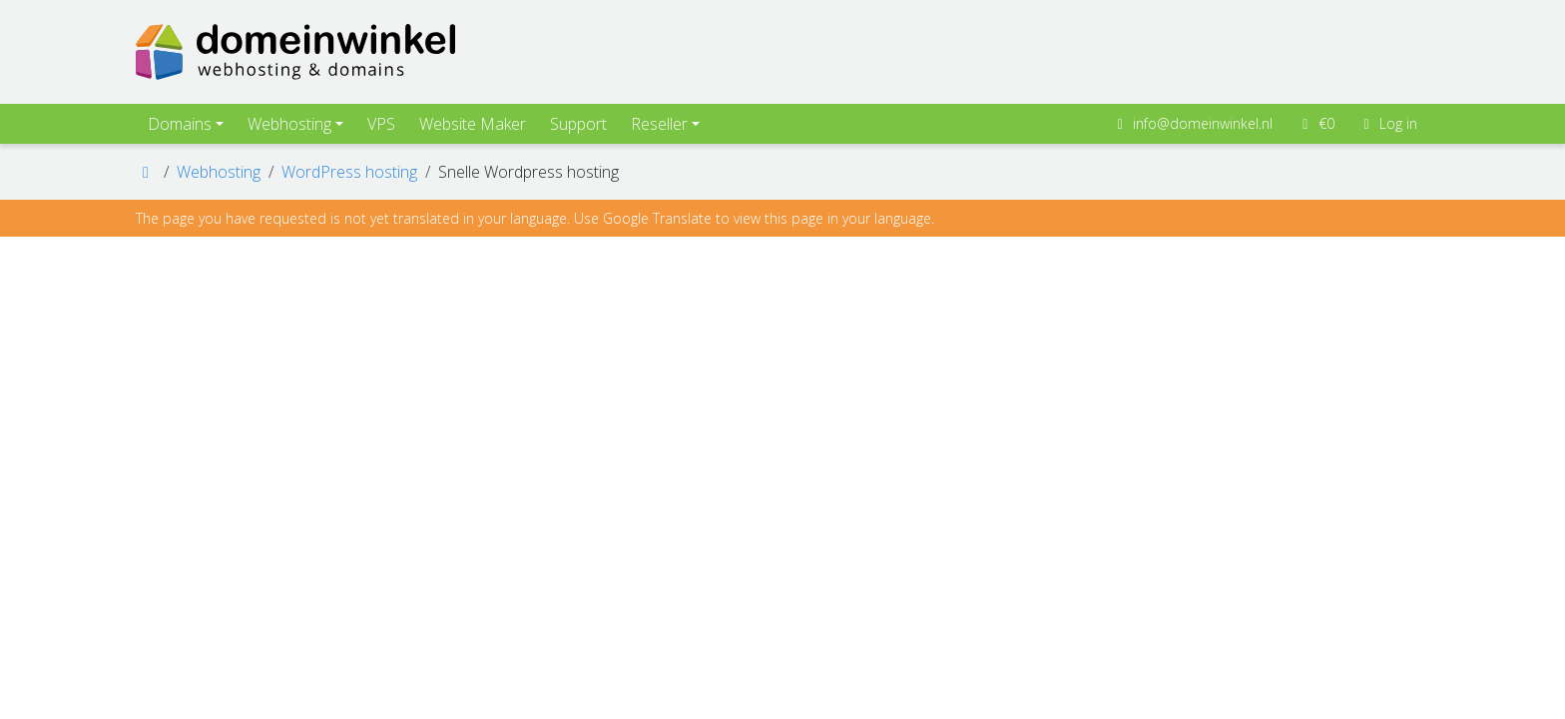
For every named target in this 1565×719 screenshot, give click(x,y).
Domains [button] (180, 124)
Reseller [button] (659, 124)
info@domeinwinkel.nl (1193, 123)
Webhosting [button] (289, 124)
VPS (381, 124)
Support (578, 124)
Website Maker (472, 124)
